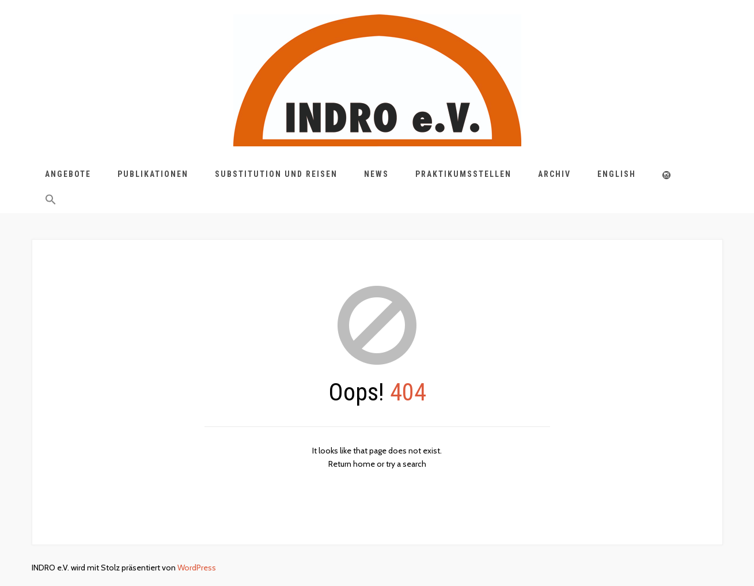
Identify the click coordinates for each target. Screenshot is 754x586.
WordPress (196, 567)
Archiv (554, 174)
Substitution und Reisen (276, 174)
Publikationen (153, 174)
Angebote (68, 174)
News (376, 174)
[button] (51, 201)
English (616, 174)
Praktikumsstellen (463, 174)
